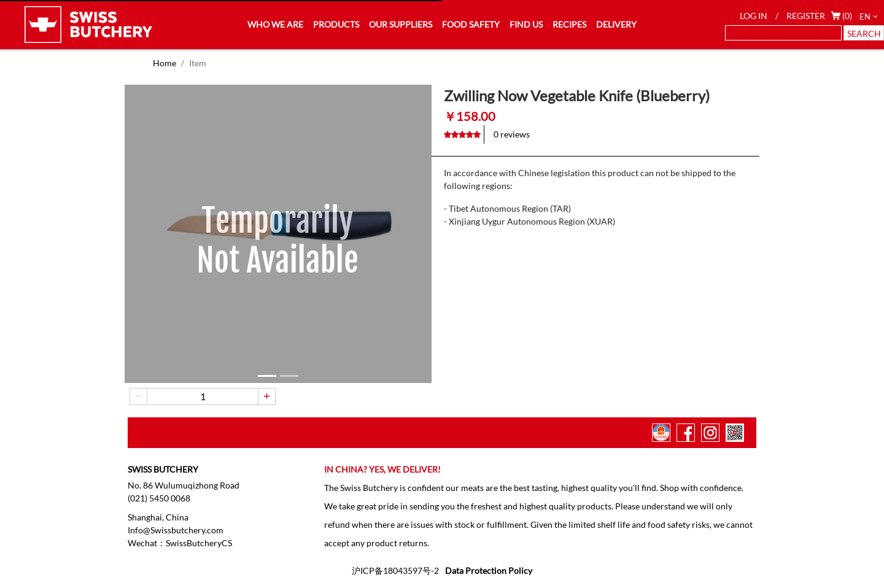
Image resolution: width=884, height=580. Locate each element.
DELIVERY (616, 24)
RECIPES (569, 24)
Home (164, 63)
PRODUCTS (336, 24)
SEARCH (864, 33)
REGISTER (805, 15)
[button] (267, 376)
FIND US (526, 24)
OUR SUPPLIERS (400, 24)
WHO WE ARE (275, 24)
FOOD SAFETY (471, 24)
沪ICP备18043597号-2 (395, 570)
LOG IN (753, 15)
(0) (847, 15)
